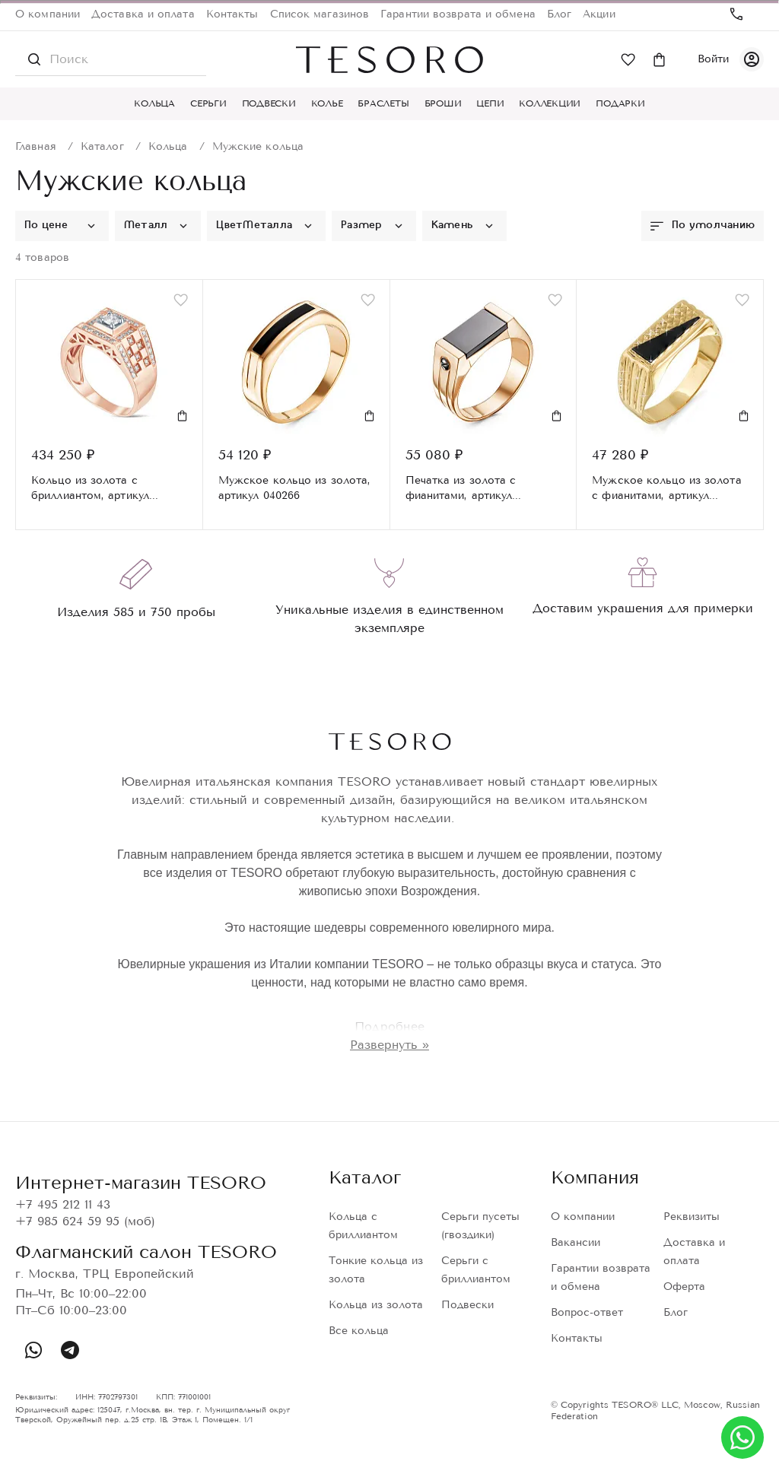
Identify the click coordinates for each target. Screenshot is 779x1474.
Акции (599, 14)
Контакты (232, 14)
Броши (443, 103)
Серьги (208, 103)
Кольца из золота (376, 1304)
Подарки (620, 103)
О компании (47, 14)
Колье (327, 103)
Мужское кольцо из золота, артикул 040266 (294, 488)
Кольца (154, 103)
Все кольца (359, 1330)
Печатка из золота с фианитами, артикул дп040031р (461, 489)
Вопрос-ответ (587, 1312)
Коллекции (549, 103)
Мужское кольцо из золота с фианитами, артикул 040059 (666, 489)
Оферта (684, 1286)
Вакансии (575, 1242)
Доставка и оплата (143, 14)
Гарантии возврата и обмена (458, 14)
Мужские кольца (258, 146)
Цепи (490, 103)
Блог (559, 14)
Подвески (269, 103)
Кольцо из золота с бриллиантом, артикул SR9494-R (90, 489)
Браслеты (383, 103)
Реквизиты (691, 1216)
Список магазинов (320, 14)
